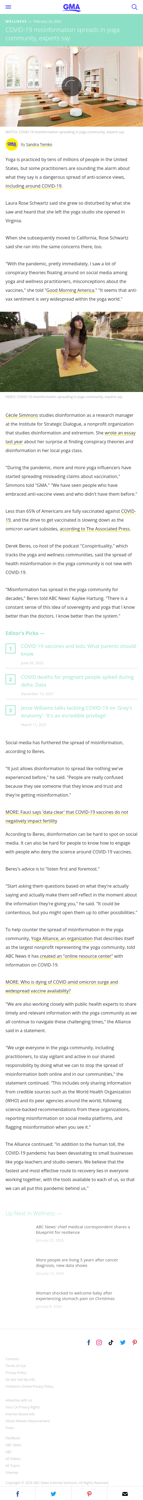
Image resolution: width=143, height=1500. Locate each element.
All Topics (13, 1465)
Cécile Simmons (22, 415)
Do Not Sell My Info (20, 1379)
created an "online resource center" (76, 956)
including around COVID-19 (33, 186)
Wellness (16, 21)
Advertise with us (19, 1400)
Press (10, 1428)
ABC (9, 1452)
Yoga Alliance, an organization (62, 938)
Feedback (13, 1438)
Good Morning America (70, 290)
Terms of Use (16, 1365)
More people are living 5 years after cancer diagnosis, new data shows (77, 1262)
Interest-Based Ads (20, 1414)
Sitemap (12, 1472)
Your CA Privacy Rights (23, 1407)
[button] (17, 1493)
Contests (12, 1359)
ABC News (13, 1445)
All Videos (13, 1458)
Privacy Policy (16, 1372)
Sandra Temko (39, 144)
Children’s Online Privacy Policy (29, 1386)
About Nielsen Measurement (28, 1421)
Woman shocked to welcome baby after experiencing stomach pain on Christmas (75, 1295)
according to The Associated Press (95, 529)
